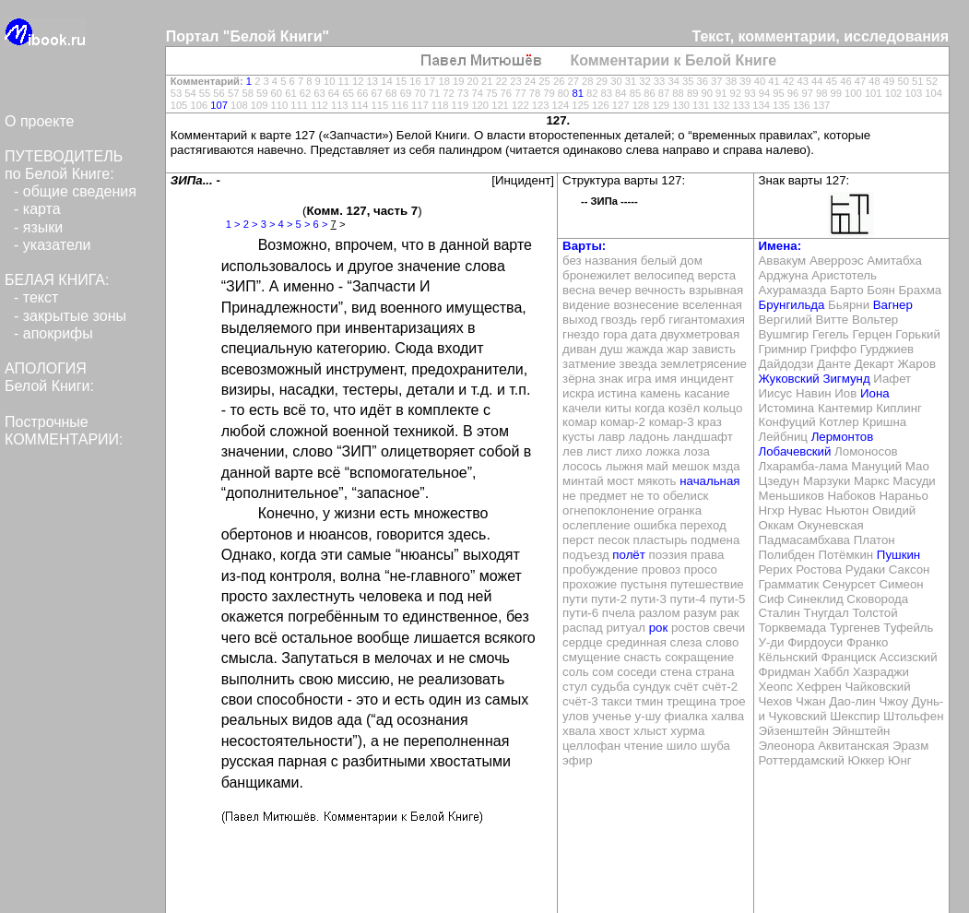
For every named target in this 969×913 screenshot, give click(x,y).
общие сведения (79, 191)
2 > (250, 224)
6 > (320, 224)
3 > (268, 224)
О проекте (39, 121)
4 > (285, 224)
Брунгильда (792, 305)
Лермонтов (842, 437)
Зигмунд (845, 378)
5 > (303, 224)
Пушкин (898, 555)
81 (577, 93)
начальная (709, 481)
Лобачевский (795, 451)
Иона (875, 393)
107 (219, 105)
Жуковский (789, 378)
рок (658, 627)
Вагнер (893, 305)
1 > (233, 224)
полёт (628, 555)
